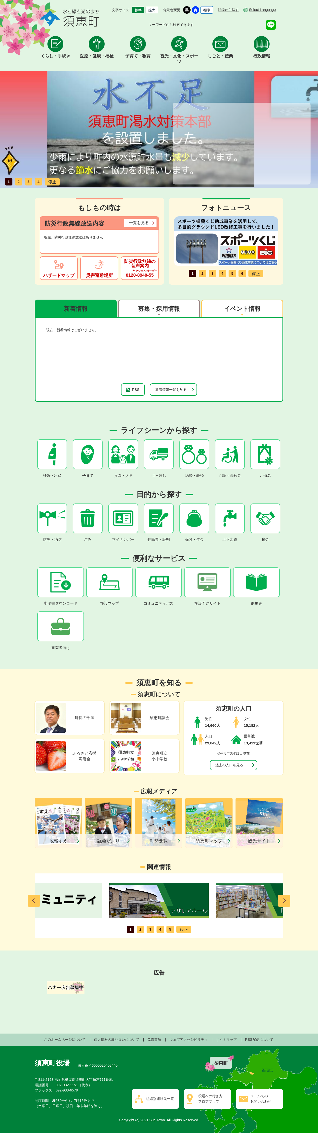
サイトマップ (226, 1040)
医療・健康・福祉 (97, 56)
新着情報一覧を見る (171, 390)
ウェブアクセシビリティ (188, 1040)
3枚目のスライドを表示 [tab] (28, 181)
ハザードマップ (59, 275)
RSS (135, 390)
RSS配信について (259, 1040)
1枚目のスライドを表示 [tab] (8, 181)
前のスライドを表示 (34, 901)
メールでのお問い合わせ (260, 1098)
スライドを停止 (52, 181)
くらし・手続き (55, 56)
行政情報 (261, 56)
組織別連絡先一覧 (160, 1099)
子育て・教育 (138, 56)
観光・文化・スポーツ (179, 59)
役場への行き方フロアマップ (210, 1098)
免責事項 (154, 1040)
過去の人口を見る (229, 765)
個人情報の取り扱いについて (116, 1040)
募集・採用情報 (159, 308)
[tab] (76, 308)
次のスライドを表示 (284, 901)
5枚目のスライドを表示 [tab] (232, 273)
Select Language (262, 10)
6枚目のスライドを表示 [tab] (242, 273)
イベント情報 (242, 308)
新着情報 (76, 308)
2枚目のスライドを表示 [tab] (18, 181)
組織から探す (228, 10)
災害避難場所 (99, 275)
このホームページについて (65, 1040)
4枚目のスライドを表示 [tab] (38, 181)
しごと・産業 (220, 56)
